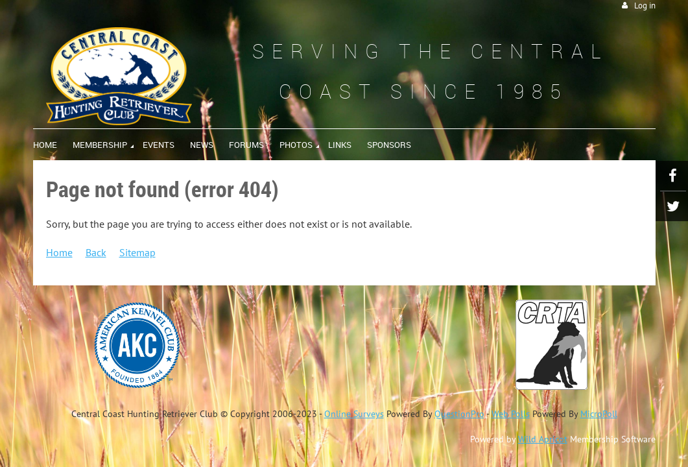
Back (96, 252)
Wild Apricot (542, 439)
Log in (645, 5)
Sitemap (137, 252)
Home (59, 252)
